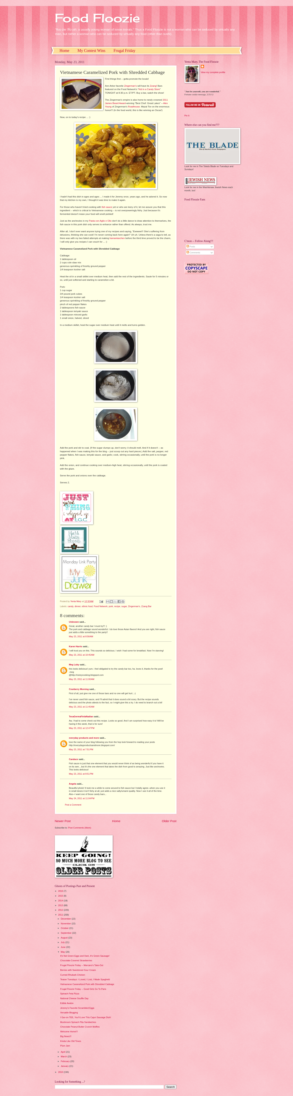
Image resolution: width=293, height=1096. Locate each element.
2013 (61, 905)
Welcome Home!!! (69, 1031)
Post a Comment (73, 805)
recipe (117, 606)
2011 (61, 915)
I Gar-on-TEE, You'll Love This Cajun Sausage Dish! (85, 1017)
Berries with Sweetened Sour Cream (78, 970)
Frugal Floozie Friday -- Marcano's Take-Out (81, 965)
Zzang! (153, 86)
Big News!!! (65, 1036)
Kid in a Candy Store (149, 89)
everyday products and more (84, 738)
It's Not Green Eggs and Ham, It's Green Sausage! (85, 956)
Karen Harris (75, 646)
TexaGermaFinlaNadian (81, 716)
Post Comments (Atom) (79, 827)
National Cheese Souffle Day (74, 998)
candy (70, 606)
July (63, 942)
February (65, 1061)
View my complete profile (213, 72)
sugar (124, 606)
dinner (78, 606)
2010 (61, 1072)
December (66, 919)
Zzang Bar (146, 606)
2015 (61, 896)
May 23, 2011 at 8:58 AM (81, 636)
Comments (193, 252)
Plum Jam (65, 1045)
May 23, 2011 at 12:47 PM (82, 728)
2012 (61, 910)
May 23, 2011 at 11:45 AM (81, 707)
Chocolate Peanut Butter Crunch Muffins (80, 1027)
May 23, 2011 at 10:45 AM (81, 655)
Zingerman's (130, 86)
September (66, 933)
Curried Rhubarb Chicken (72, 975)
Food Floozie (97, 18)
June (63, 947)
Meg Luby (74, 664)
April (63, 1052)
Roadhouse (134, 106)
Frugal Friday (124, 50)
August (64, 937)
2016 (61, 891)
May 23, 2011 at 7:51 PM (81, 749)
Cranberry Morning (79, 689)
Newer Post (63, 821)
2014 (61, 900)
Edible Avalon (67, 1003)
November (66, 923)
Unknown (74, 622)
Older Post (169, 821)
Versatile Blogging (69, 1012)
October (65, 928)
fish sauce (107, 207)
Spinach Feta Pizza (69, 993)
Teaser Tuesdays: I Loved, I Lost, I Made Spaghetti (85, 979)
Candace (73, 759)
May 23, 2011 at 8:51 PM (81, 774)
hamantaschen (117, 238)
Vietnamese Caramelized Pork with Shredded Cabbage (87, 984)
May (63, 952)
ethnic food (87, 606)
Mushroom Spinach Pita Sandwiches (78, 1022)
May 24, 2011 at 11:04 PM (82, 798)
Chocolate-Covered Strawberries (76, 960)
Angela (72, 784)
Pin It (186, 115)
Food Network (101, 606)
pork (111, 606)
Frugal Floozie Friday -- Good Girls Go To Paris (83, 989)
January (65, 1066)
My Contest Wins (91, 50)
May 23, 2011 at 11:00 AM (81, 679)
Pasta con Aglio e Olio (100, 221)
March (64, 1056)
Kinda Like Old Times (70, 1041)
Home (64, 50)
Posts (190, 246)
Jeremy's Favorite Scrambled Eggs (77, 1008)
